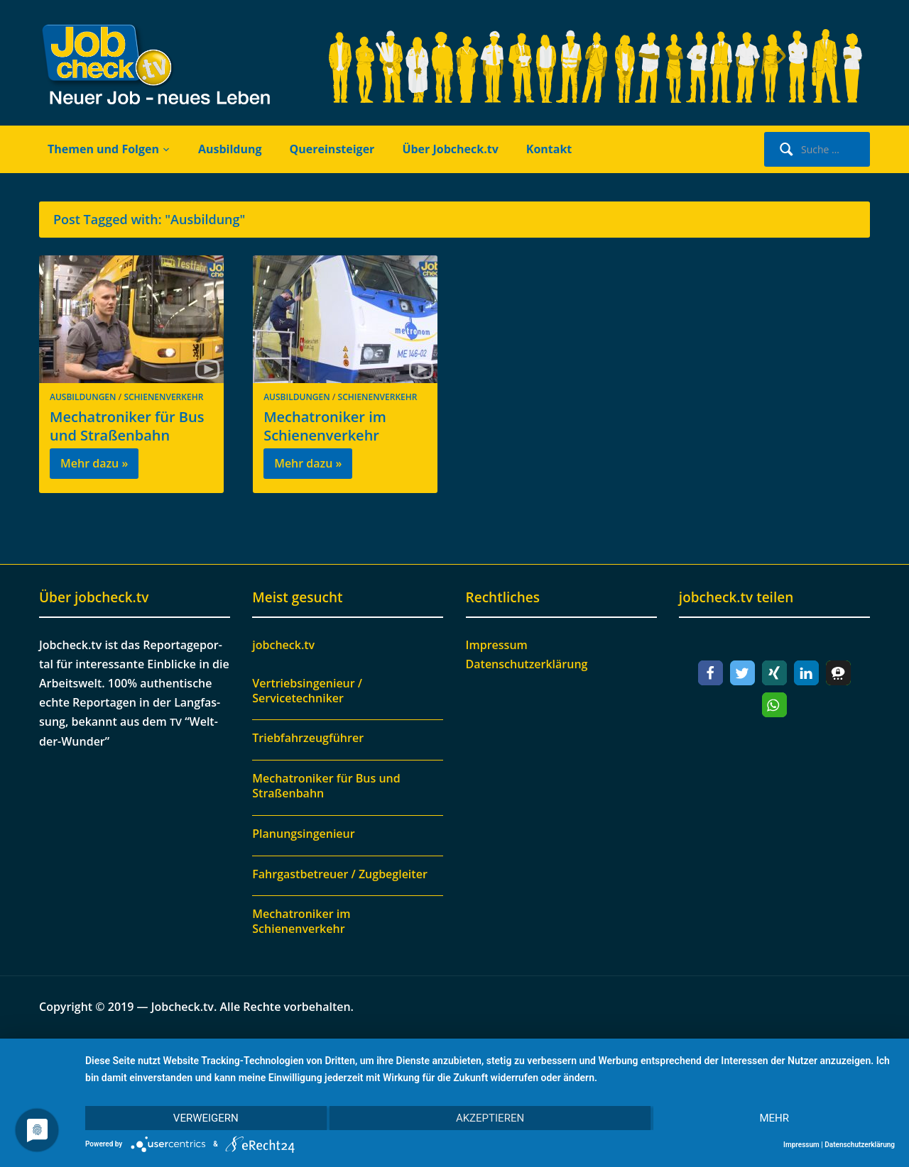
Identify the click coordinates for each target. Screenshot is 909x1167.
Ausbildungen (83, 397)
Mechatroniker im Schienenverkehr (324, 426)
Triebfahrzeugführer (308, 738)
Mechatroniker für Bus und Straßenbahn (127, 426)
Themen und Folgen (103, 149)
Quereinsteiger (332, 149)
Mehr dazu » (94, 463)
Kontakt (549, 149)
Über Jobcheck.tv (450, 149)
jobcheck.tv (283, 645)
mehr (774, 1118)
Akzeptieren (490, 1118)
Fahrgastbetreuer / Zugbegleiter (340, 874)
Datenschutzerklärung (527, 664)
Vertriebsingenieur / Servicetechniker (307, 690)
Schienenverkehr (163, 397)
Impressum (497, 645)
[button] (710, 672)
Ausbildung (230, 149)
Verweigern (206, 1118)
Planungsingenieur (303, 833)
